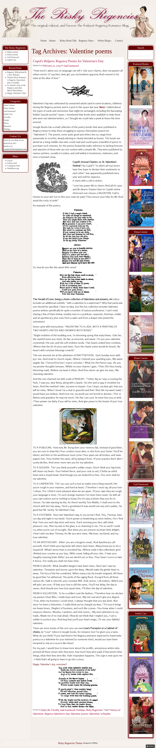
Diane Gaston (12, 52)
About (52, 40)
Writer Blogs (105, 40)
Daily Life (45, 710)
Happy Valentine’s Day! (16, 93)
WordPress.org (13, 168)
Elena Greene (12, 55)
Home (44, 40)
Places (6, 123)
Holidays (80, 710)
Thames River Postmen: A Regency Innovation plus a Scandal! (16, 80)
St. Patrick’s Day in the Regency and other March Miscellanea (16, 88)
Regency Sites (86, 40)
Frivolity (7, 117)
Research (7, 126)
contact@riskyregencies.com (15, 149)
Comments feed (13, 166)
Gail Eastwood (13, 57)
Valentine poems (79, 713)
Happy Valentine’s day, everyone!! (66, 685)
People (6, 120)
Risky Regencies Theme (70, 743)
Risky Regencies (94, 710)
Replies (106, 713)
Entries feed (12, 163)
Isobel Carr (11, 60)
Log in (9, 160)
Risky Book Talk (68, 40)
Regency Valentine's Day (57, 713)
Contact (119, 40)
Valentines (94, 713)
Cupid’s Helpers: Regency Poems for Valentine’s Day (68, 61)
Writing (7, 129)
